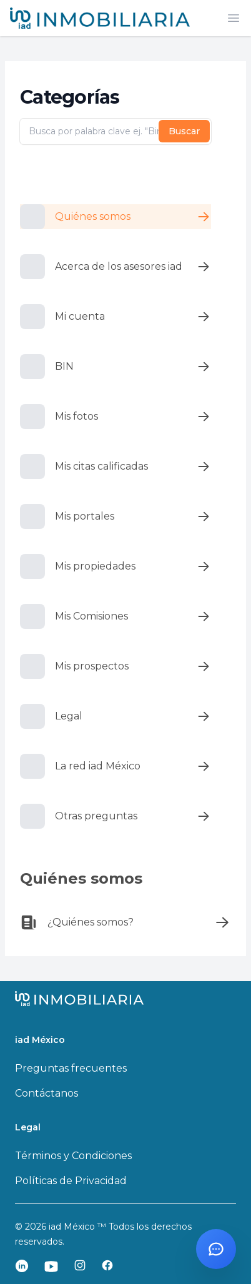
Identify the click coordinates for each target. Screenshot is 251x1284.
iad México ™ (79, 1226)
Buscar (184, 131)
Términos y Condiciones (73, 1156)
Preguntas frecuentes (71, 1068)
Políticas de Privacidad (71, 1181)
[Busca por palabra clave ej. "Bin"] (115, 132)
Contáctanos (46, 1093)
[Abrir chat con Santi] (216, 1249)
